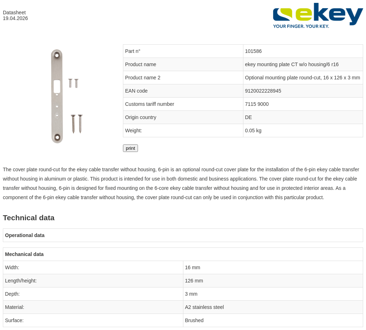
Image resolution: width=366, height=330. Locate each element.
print (130, 148)
